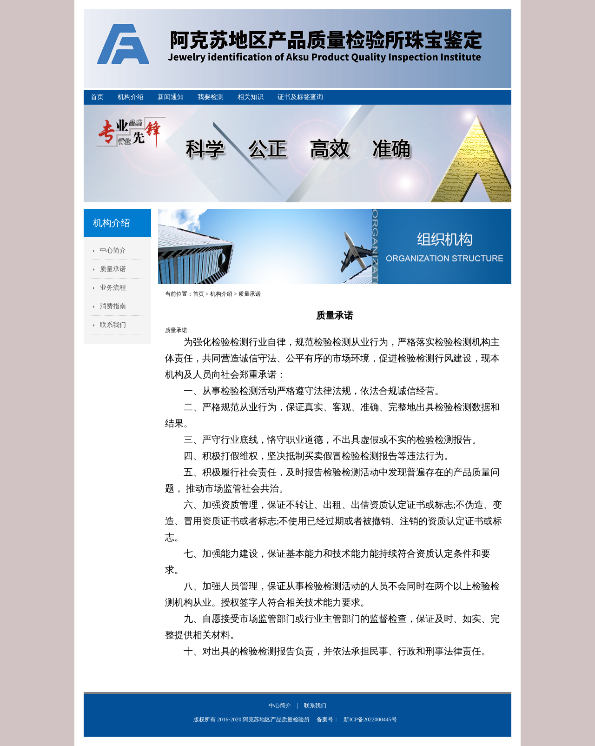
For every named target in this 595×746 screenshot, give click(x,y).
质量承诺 (113, 269)
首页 (97, 96)
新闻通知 (171, 96)
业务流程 (113, 287)
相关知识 (251, 96)
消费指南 (113, 306)
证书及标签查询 (300, 96)
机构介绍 (131, 96)
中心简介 (113, 250)
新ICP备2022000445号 (370, 719)
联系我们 (113, 324)
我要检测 (211, 96)
